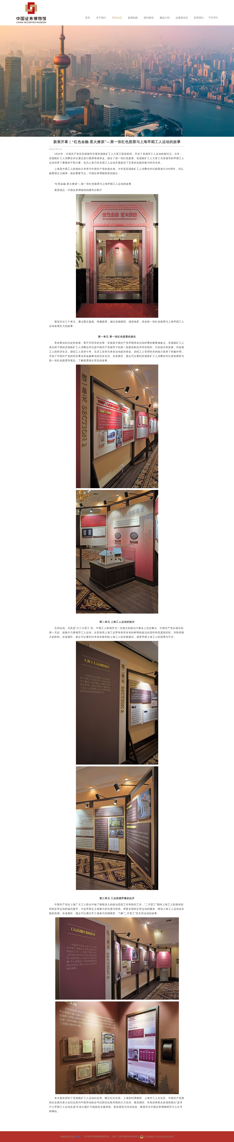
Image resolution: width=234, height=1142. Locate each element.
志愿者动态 (182, 17)
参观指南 (133, 17)
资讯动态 (117, 17)
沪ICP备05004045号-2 (128, 1136)
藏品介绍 (165, 17)
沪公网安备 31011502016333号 (157, 1136)
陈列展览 (149, 17)
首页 (87, 17)
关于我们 (101, 17)
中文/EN (213, 17)
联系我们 (199, 17)
